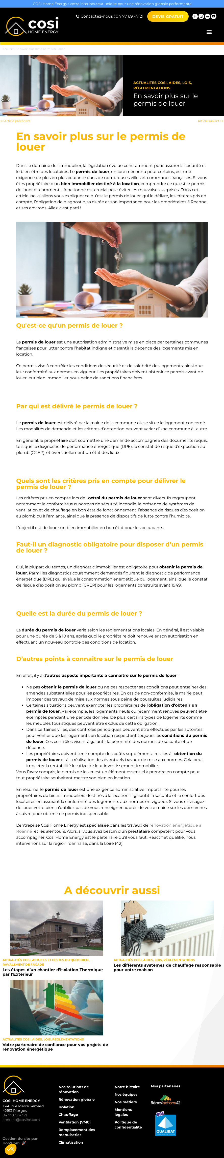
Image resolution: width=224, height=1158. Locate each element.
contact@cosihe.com (21, 1119)
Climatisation (71, 1142)
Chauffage (68, 1114)
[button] (209, 32)
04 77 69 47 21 (15, 1115)
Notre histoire (127, 1087)
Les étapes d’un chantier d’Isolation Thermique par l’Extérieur (53, 972)
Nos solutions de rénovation (74, 1089)
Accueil (8, 49)
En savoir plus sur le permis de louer (165, 100)
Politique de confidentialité (128, 1125)
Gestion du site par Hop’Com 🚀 (20, 1140)
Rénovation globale (77, 1099)
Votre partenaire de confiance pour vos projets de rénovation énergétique (55, 1047)
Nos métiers (126, 1102)
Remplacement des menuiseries (77, 1132)
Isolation (66, 1107)
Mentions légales (123, 1112)
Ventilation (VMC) (75, 1122)
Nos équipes (126, 1094)
